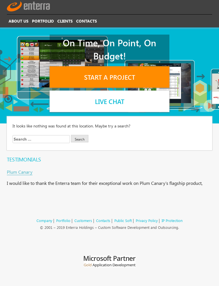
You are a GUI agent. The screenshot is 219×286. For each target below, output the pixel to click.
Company (44, 220)
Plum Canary (20, 172)
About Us (19, 21)
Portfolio (43, 21)
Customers (83, 220)
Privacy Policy (147, 220)
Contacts (86, 21)
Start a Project (109, 77)
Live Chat (109, 101)
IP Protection (172, 220)
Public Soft (123, 220)
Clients (65, 21)
